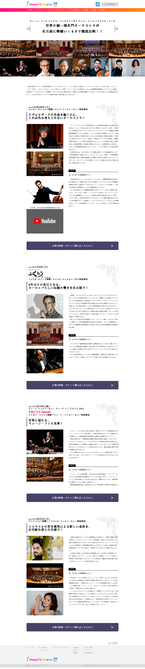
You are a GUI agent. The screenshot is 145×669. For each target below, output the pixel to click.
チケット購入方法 (73, 10)
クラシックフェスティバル (56, 10)
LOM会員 (85, 10)
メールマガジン (45, 651)
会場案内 (102, 10)
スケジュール (40, 10)
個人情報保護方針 (88, 654)
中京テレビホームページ (34, 667)
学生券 (94, 10)
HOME (30, 10)
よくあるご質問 (88, 649)
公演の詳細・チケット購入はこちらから (72, 246)
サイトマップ (87, 651)
